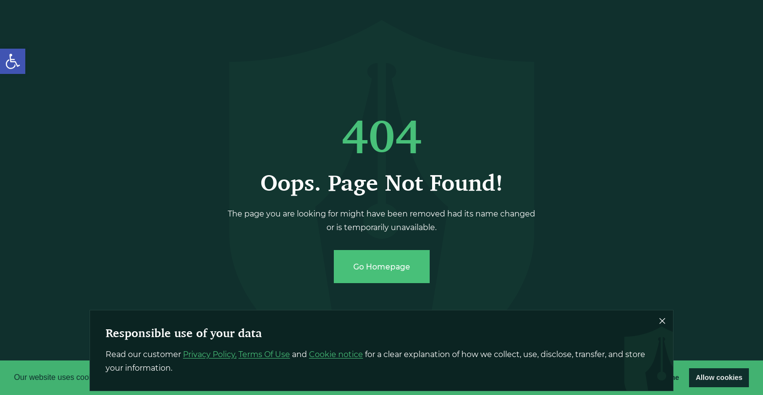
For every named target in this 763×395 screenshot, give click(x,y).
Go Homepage (381, 266)
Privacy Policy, (209, 354)
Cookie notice (336, 354)
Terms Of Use (264, 354)
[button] (12, 61)
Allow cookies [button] (719, 377)
